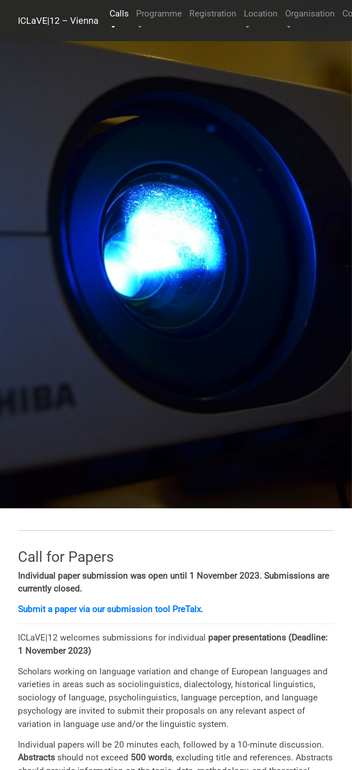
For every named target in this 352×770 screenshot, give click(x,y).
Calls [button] (119, 13)
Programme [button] (159, 13)
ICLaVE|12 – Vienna (58, 20)
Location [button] (261, 13)
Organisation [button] (310, 13)
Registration (212, 13)
